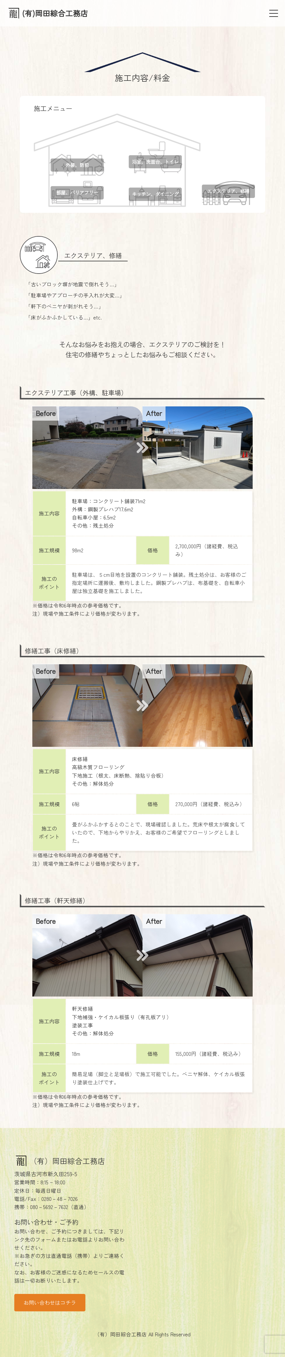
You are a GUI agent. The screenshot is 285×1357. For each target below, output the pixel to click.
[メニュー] (273, 13)
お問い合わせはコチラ (50, 1302)
